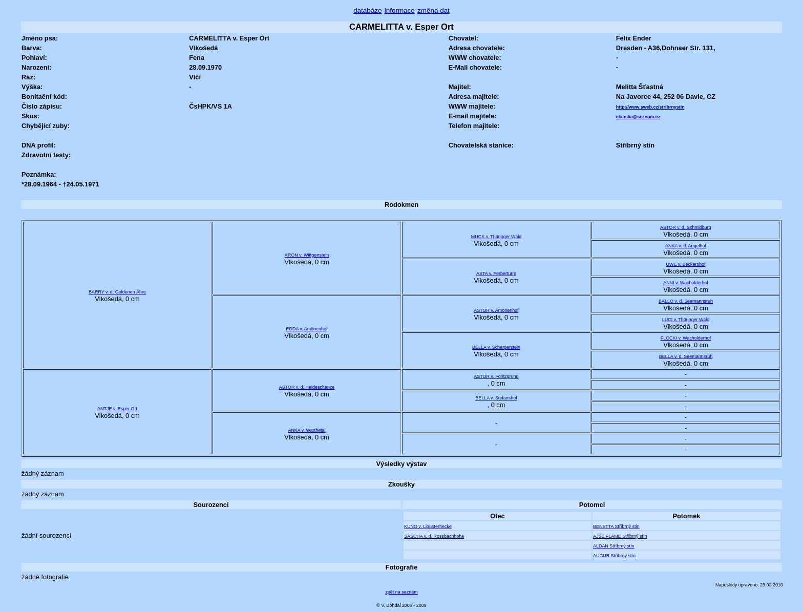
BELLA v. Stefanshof (496, 397)
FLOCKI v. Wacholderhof (686, 338)
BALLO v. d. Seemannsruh (686, 301)
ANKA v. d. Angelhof (685, 245)
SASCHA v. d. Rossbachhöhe (434, 536)
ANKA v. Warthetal (306, 430)
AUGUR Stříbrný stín (614, 555)
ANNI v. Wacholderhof (685, 282)
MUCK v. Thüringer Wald (496, 236)
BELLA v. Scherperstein (496, 347)
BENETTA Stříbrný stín (616, 526)
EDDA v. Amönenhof (307, 328)
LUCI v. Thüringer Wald (685, 319)
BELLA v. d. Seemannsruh (685, 356)
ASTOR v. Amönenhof (496, 310)
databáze (367, 10)
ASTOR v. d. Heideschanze (307, 387)
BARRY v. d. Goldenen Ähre (117, 291)
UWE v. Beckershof (685, 264)
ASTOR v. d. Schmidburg (685, 227)
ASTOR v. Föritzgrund (496, 376)
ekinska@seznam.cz (638, 116)
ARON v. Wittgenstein (307, 255)
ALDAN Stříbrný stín (614, 545)
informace (400, 10)
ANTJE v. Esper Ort (117, 408)
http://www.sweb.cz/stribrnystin (650, 107)
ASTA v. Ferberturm (496, 273)
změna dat (433, 10)
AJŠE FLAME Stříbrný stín (620, 536)
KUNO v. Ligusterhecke (428, 526)
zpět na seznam (401, 592)
